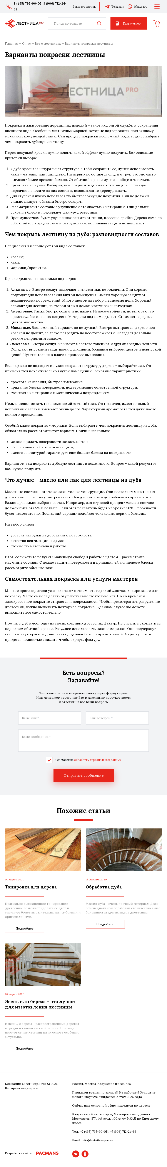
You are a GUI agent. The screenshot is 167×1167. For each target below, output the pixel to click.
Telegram (114, 6)
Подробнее (24, 928)
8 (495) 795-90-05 (28, 3)
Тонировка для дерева (31, 887)
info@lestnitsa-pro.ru (97, 1140)
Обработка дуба (104, 887)
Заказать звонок (84, 6)
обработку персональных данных (97, 760)
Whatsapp (137, 6)
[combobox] (77, 23)
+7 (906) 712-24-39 (123, 1132)
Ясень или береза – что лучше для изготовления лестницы (40, 1004)
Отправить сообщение (84, 775)
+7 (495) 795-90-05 (94, 1132)
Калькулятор (128, 23)
